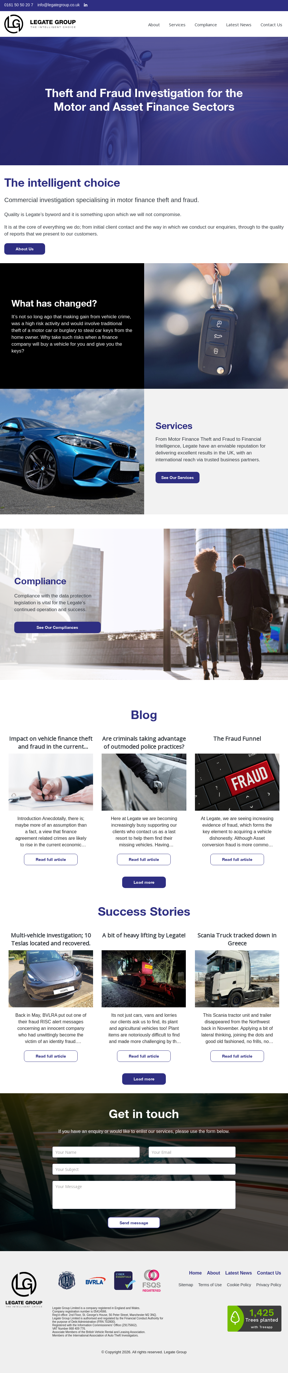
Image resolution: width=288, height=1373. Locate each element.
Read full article (51, 859)
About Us (25, 248)
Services (177, 24)
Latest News (238, 24)
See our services (177, 477)
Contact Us (271, 24)
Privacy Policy (268, 1285)
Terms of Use (210, 1285)
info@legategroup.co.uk (58, 5)
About (154, 24)
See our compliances (57, 627)
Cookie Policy (239, 1285)
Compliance (206, 24)
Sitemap (185, 1285)
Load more (144, 882)
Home (195, 1273)
